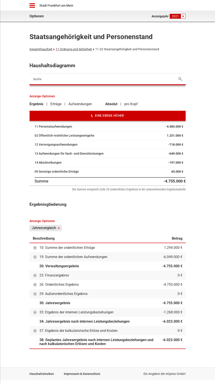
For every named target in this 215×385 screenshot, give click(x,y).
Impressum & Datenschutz (82, 374)
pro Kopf (131, 104)
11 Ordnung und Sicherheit (74, 49)
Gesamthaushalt (40, 49)
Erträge (55, 104)
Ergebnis (36, 104)
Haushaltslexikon (41, 374)
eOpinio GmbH (176, 374)
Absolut (111, 104)
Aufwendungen (80, 104)
